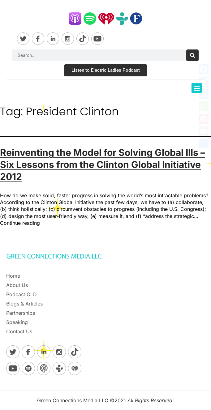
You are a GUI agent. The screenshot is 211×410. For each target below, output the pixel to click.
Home (13, 276)
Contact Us (19, 331)
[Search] (192, 55)
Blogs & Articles (24, 304)
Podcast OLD (21, 294)
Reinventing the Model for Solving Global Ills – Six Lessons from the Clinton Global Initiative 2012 (102, 164)
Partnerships (20, 313)
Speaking (17, 322)
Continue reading (20, 223)
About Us (17, 285)
